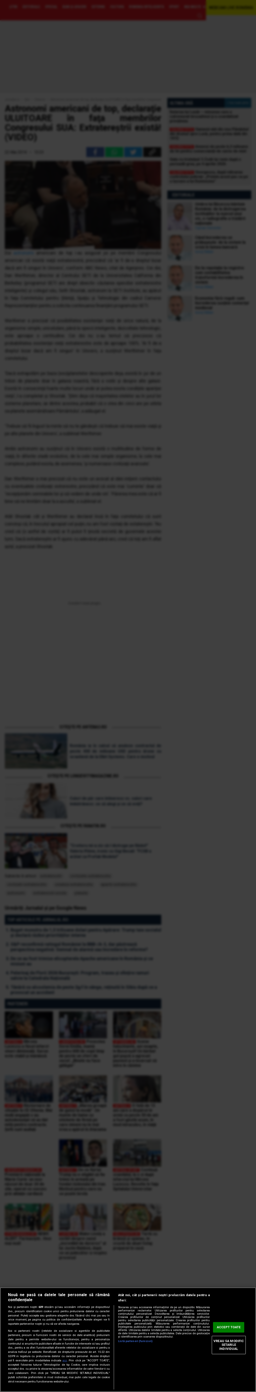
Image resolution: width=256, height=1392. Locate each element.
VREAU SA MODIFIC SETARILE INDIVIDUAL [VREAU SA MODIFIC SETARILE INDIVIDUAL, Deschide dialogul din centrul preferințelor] (229, 1345)
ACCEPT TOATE (229, 1327)
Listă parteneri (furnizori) (135, 1341)
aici (64, 1360)
